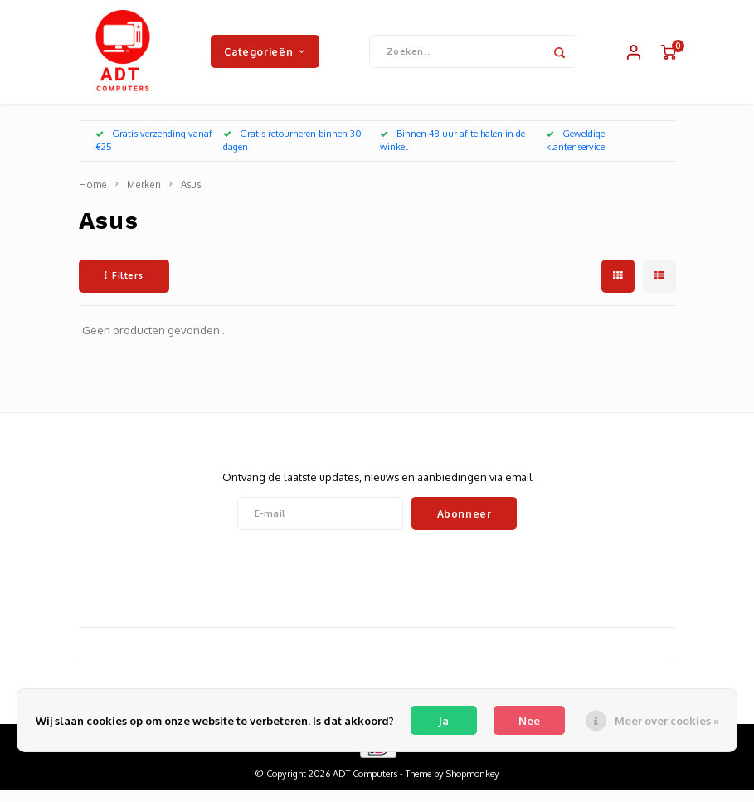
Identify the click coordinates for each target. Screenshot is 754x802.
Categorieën (264, 57)
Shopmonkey (472, 786)
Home (93, 197)
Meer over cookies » (667, 720)
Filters (124, 288)
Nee (529, 720)
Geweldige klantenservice (575, 152)
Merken (144, 197)
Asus (191, 197)
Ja (443, 720)
